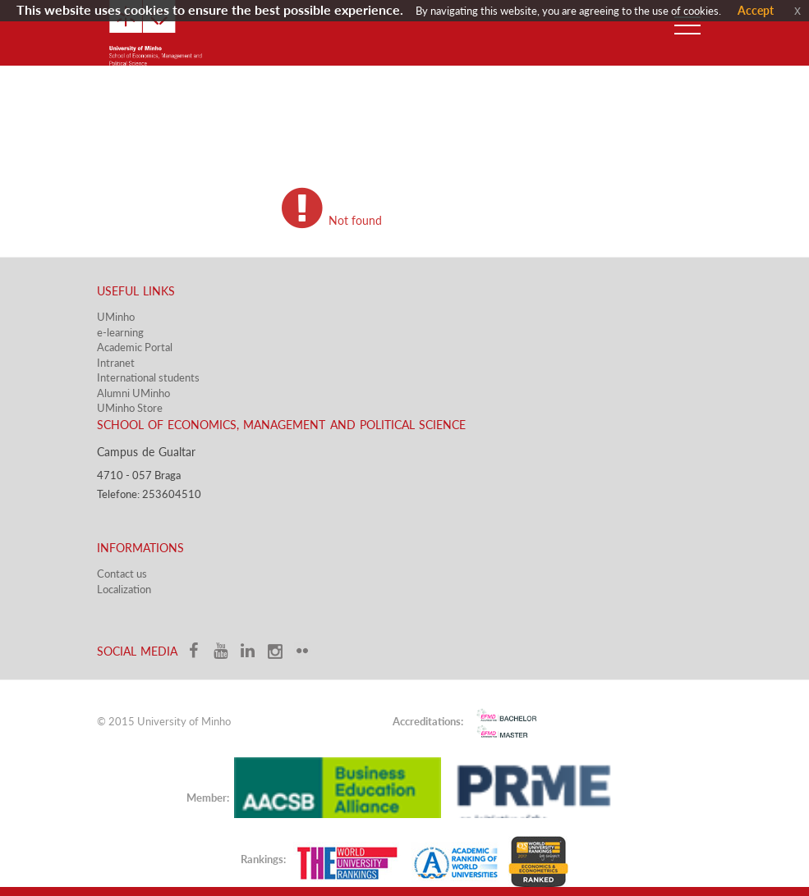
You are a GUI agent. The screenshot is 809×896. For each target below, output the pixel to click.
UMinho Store (130, 407)
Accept (756, 10)
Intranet (116, 362)
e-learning (120, 332)
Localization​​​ (124, 589)
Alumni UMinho (133, 393)
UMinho (116, 316)
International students (148, 377)
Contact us (122, 573)
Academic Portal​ (134, 347)
